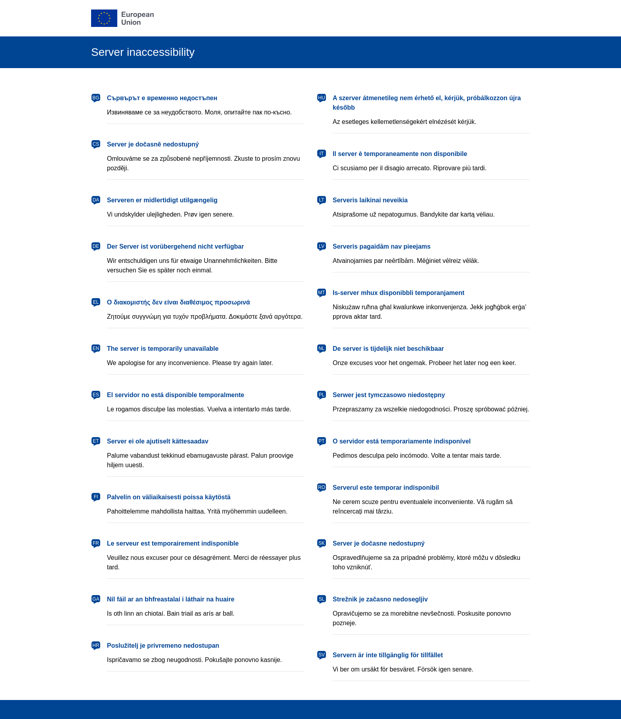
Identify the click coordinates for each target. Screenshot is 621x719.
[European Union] (122, 18)
